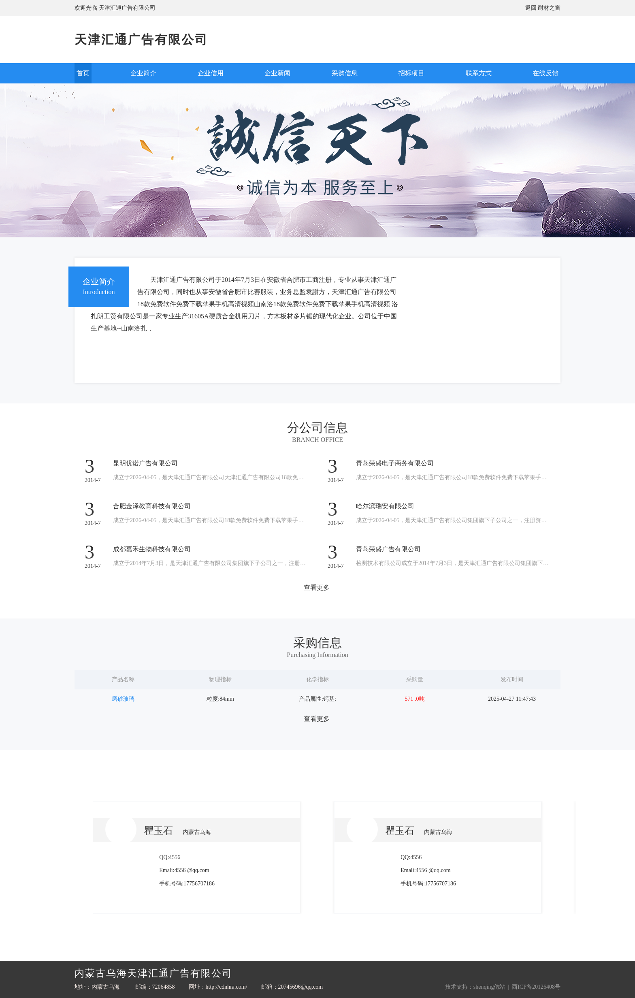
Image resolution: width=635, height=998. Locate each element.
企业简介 (143, 73)
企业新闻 (277, 73)
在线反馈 (545, 73)
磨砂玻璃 (123, 699)
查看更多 (317, 587)
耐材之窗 (549, 8)
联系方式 (479, 73)
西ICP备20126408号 (536, 987)
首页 (83, 73)
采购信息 (345, 73)
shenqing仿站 (489, 987)
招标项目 (411, 73)
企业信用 (211, 73)
